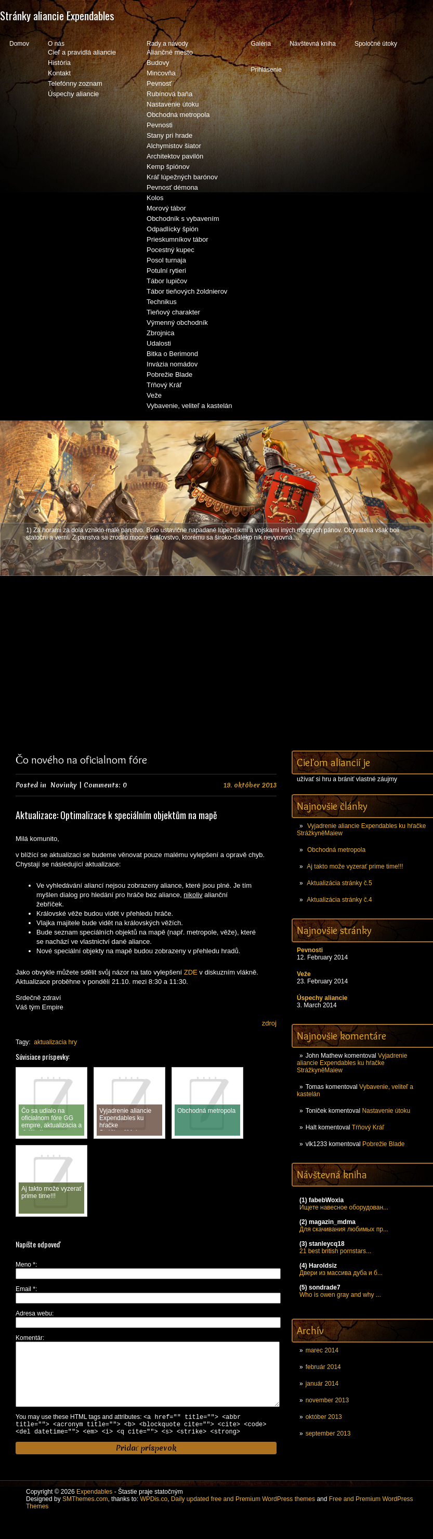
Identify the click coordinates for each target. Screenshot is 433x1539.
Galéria (261, 43)
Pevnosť (159, 83)
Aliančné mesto (170, 52)
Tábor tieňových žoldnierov (187, 291)
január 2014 (322, 1383)
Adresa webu (34, 1313)
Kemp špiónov (168, 166)
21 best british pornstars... (335, 1251)
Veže (154, 395)
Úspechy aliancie (73, 94)
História (59, 63)
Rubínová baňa (169, 94)
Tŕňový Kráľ (164, 385)
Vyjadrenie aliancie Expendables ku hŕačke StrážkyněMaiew (352, 1063)
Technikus (162, 302)
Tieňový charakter (173, 312)
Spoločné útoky (376, 43)
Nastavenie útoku (173, 104)
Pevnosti (160, 125)
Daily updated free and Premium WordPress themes (243, 1515)
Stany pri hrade (169, 135)
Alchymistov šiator (174, 146)
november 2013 (327, 1400)
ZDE (191, 972)
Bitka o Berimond (172, 354)
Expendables (94, 1508)
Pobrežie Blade (169, 374)
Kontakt (59, 73)
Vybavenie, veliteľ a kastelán (189, 406)
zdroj (269, 1023)
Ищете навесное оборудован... (343, 1207)
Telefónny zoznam (75, 83)
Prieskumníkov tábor (177, 239)
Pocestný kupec (170, 250)
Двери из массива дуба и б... (341, 1273)
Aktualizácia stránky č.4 (339, 899)
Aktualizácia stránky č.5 (339, 883)
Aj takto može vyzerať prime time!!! (355, 866)
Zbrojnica (160, 333)
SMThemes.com (85, 1515)
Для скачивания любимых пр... (343, 1229)
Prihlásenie (266, 69)
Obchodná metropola (178, 115)
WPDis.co (153, 1515)
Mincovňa (161, 73)
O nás (56, 43)
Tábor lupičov (167, 281)
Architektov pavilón (175, 156)
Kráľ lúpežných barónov (182, 177)
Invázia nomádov (172, 364)
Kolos (155, 198)
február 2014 (323, 1367)
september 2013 (328, 1433)
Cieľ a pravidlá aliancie (82, 52)
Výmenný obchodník (177, 322)
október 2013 (324, 1416)
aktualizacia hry (55, 1042)
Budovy (158, 63)
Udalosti (159, 343)
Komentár (29, 1337)
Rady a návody (167, 43)
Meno (25, 1264)
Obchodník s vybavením (183, 218)
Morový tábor (166, 208)
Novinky (63, 785)
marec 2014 (322, 1350)
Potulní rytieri (166, 270)
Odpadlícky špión (173, 229)
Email (25, 1289)
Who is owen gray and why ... (340, 1294)
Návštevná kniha (313, 43)
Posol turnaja (166, 260)
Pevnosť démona (172, 187)
